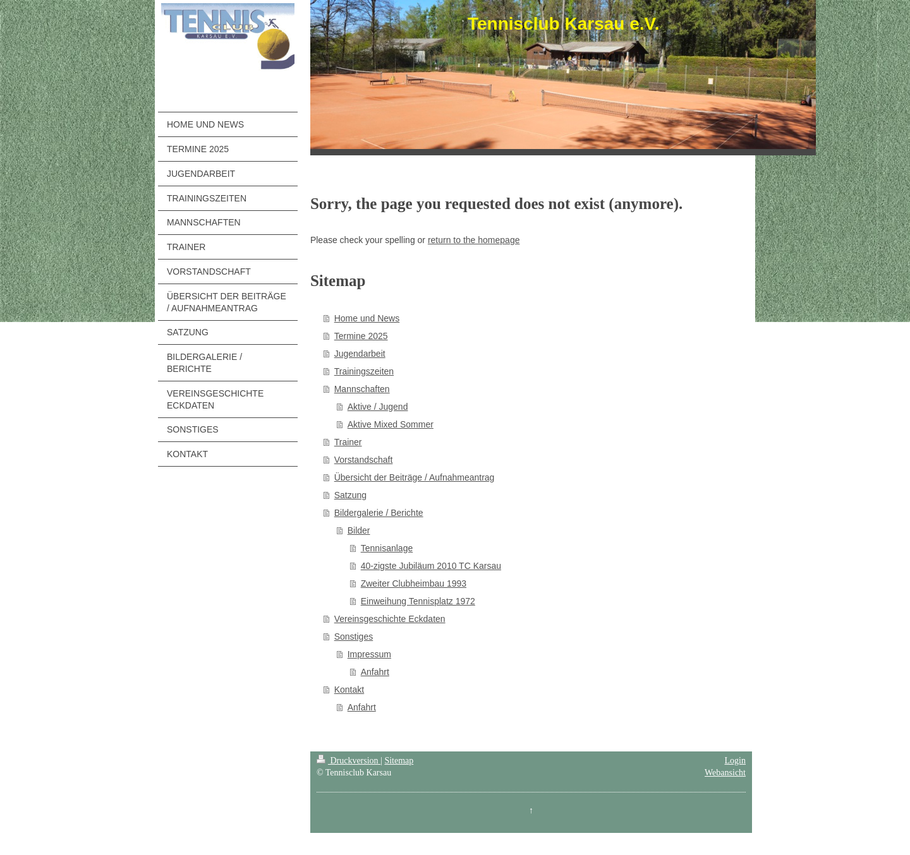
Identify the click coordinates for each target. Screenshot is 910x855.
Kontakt (349, 690)
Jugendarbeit (359, 354)
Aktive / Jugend (378, 407)
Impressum (369, 654)
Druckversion (348, 760)
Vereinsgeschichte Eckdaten (390, 619)
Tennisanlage (387, 548)
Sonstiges (353, 636)
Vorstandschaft (363, 460)
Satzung (350, 495)
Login (735, 760)
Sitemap (398, 760)
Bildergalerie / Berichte (378, 513)
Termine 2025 (361, 336)
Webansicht (725, 772)
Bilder (359, 530)
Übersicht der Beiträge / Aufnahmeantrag (414, 477)
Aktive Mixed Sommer (391, 424)
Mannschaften (362, 389)
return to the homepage (474, 240)
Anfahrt (375, 672)
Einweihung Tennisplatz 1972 (418, 601)
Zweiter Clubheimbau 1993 (413, 583)
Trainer (348, 442)
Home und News (367, 318)
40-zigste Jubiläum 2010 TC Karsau (431, 566)
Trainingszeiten (364, 371)
